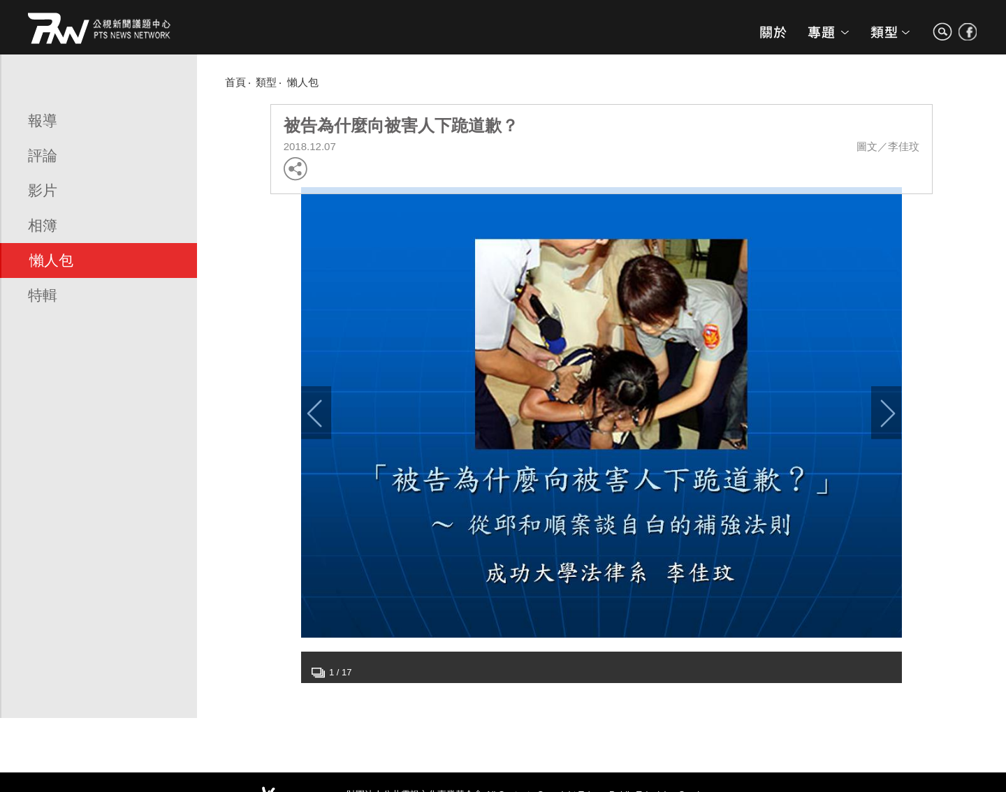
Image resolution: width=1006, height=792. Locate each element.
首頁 (235, 82)
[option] (601, 412)
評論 (42, 155)
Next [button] (886, 412)
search (942, 38)
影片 (42, 190)
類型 (266, 82)
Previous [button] (316, 412)
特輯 (42, 295)
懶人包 (51, 260)
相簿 (42, 225)
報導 (42, 120)
